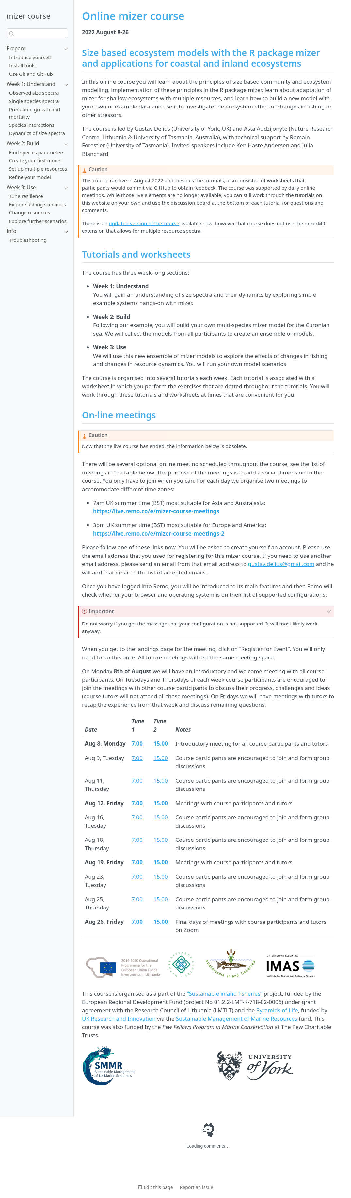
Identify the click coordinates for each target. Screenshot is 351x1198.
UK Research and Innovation (119, 1018)
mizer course (28, 16)
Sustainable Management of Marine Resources (236, 1018)
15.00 (160, 758)
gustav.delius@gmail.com (281, 564)
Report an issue (196, 1187)
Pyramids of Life (277, 1010)
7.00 (137, 758)
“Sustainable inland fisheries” (224, 993)
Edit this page (158, 1187)
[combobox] (37, 33)
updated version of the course (144, 223)
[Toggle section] (64, 49)
